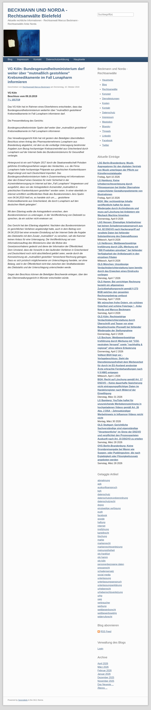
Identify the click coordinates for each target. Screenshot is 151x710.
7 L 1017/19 (14, 100)
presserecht (104, 568)
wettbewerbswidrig (107, 613)
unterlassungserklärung (110, 585)
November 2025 (106, 681)
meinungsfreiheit (106, 550)
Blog (10, 59)
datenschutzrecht (106, 501)
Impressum (23, 59)
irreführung (103, 529)
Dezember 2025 (106, 677)
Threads (106, 131)
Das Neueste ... (106, 684)
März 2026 (103, 667)
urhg (100, 595)
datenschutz (104, 494)
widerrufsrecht (105, 616)
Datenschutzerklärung (57, 59)
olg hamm (103, 557)
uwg (100, 599)
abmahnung (104, 480)
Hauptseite (79, 59)
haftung (101, 522)
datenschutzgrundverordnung (113, 498)
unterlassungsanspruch (110, 581)
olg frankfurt (104, 554)
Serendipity (23, 700)
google (101, 519)
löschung (102, 536)
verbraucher (104, 602)
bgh (99, 491)
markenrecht (104, 543)
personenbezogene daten (111, 564)
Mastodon (107, 122)
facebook (102, 515)
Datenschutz (108, 112)
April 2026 (103, 663)
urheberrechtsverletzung (110, 592)
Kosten (105, 103)
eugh (100, 512)
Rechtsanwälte (109, 89)
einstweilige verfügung (109, 508)
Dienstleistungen (110, 98)
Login (100, 648)
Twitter (105, 145)
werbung (102, 606)
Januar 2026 (104, 674)
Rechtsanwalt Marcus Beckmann (36, 87)
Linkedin (106, 136)
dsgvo (101, 505)
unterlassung (104, 578)
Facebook (107, 140)
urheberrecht (104, 588)
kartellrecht (103, 533)
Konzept (106, 94)
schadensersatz (106, 571)
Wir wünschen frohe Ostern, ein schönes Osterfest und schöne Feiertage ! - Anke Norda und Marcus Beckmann (120, 306)
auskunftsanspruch (107, 487)
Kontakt (37, 59)
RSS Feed (106, 631)
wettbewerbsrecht (107, 609)
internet (101, 526)
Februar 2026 (105, 670)
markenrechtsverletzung (110, 547)
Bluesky (106, 126)
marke (101, 540)
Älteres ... (102, 688)
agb (99, 484)
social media (104, 575)
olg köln (102, 561)
